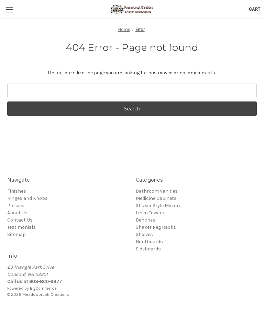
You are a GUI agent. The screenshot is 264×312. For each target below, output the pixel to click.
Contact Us (20, 220)
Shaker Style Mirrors (159, 205)
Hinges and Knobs (27, 198)
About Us (17, 213)
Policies (15, 205)
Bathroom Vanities (157, 191)
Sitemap (16, 234)
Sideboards (148, 249)
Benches (145, 220)
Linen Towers (150, 213)
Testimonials (21, 227)
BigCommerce (43, 288)
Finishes (16, 191)
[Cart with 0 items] (254, 9)
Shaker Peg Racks (156, 227)
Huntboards (149, 242)
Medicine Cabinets (156, 198)
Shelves (144, 234)
